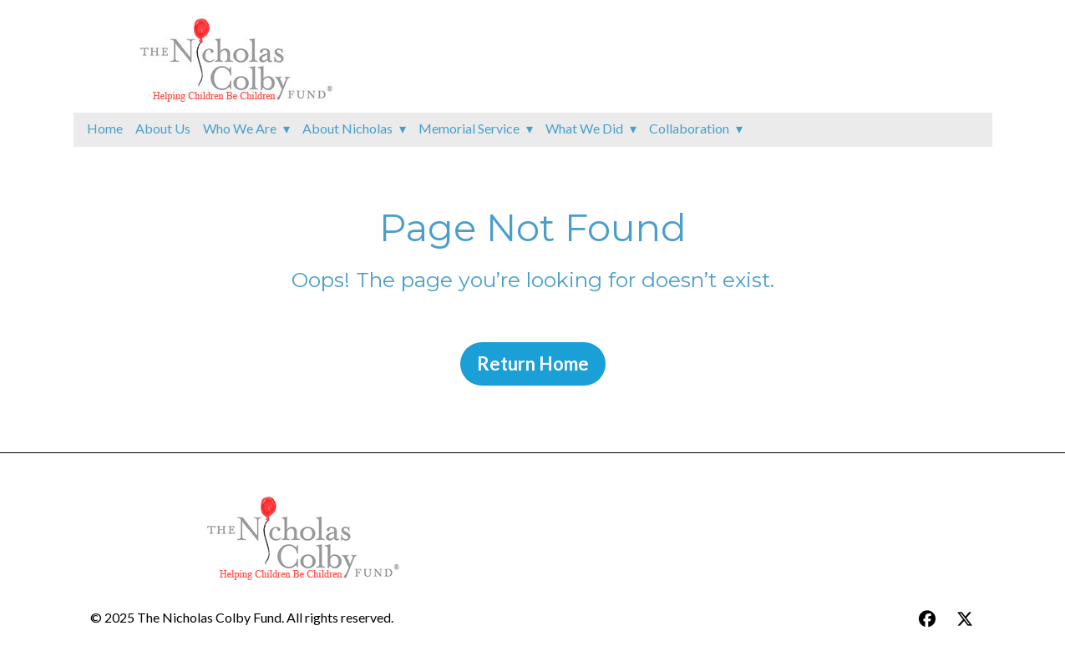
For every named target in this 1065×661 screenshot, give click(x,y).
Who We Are (239, 128)
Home (105, 128)
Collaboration (689, 128)
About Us (162, 128)
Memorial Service (469, 128)
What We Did (584, 128)
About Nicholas (347, 128)
